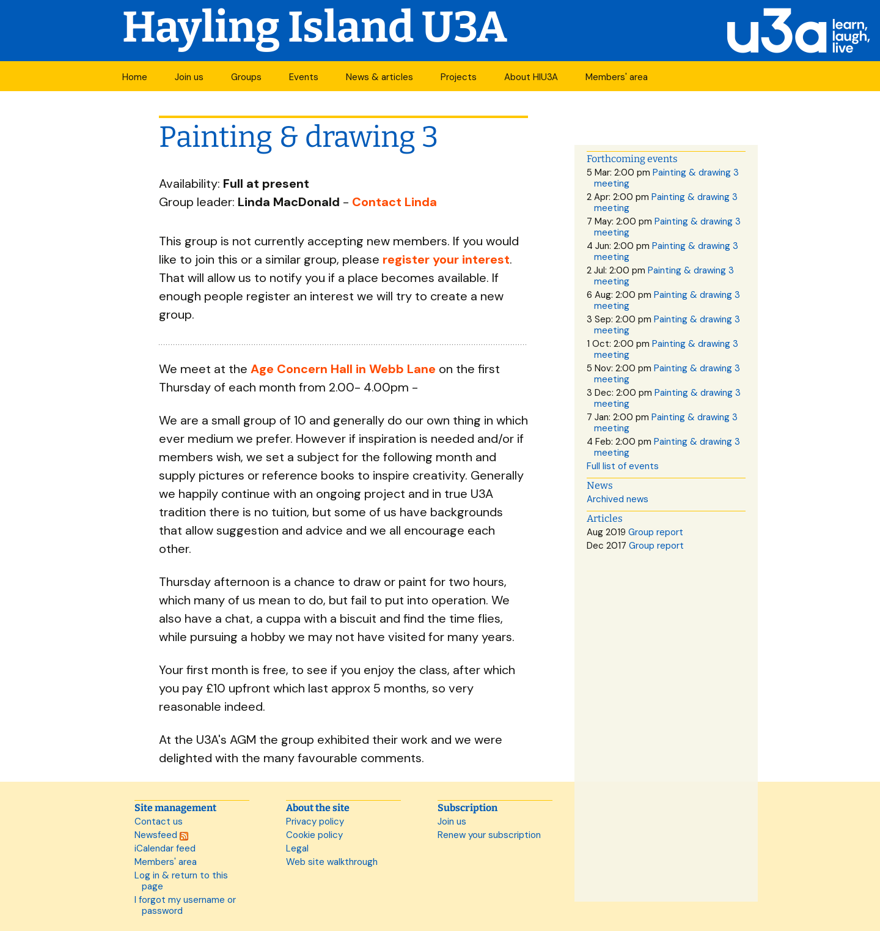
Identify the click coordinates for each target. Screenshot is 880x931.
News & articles (379, 77)
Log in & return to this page (181, 880)
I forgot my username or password (185, 905)
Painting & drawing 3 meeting (666, 178)
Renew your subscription (489, 835)
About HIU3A (531, 77)
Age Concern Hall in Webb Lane (343, 369)
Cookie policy (314, 835)
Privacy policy (315, 821)
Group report (655, 532)
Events (303, 77)
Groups (246, 77)
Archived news (617, 499)
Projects (459, 77)
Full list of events (623, 466)
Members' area (616, 77)
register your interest (446, 259)
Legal (297, 848)
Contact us (158, 821)
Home (134, 77)
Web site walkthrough (332, 862)
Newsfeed (161, 835)
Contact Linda (394, 202)
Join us (189, 77)
